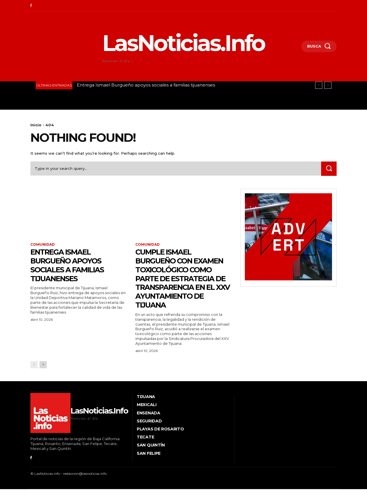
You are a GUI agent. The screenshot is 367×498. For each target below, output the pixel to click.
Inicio (36, 125)
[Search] (329, 169)
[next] (327, 85)
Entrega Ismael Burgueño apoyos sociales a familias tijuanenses (146, 85)
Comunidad (42, 245)
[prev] (318, 85)
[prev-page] (34, 373)
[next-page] (43, 373)
